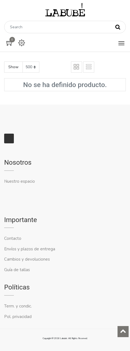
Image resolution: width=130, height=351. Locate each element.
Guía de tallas (17, 270)
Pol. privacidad (18, 316)
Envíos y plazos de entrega (29, 249)
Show (13, 67)
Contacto (13, 238)
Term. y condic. (18, 306)
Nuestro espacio (19, 181)
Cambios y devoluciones (27, 259)
